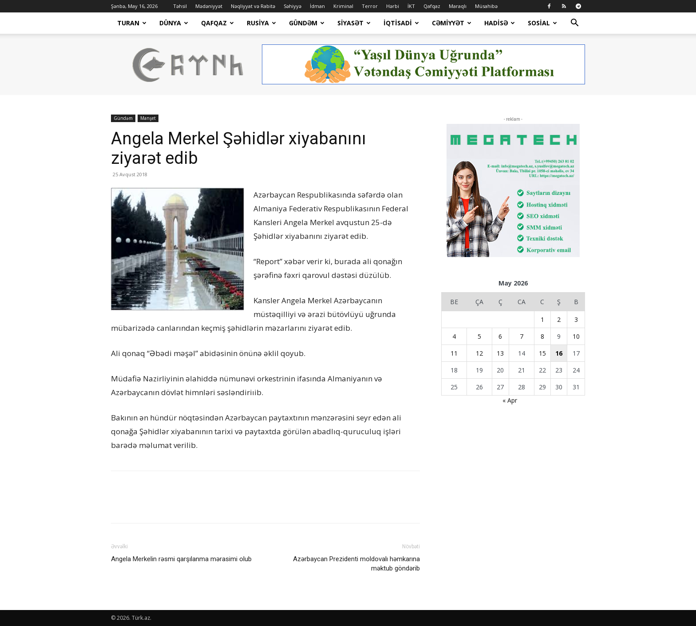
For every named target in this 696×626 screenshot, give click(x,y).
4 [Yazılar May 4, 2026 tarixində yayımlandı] (454, 336)
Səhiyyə (292, 6)
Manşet (148, 118)
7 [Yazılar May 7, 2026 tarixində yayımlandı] (521, 336)
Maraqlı (458, 6)
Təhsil (180, 6)
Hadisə (499, 23)
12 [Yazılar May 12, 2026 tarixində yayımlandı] (479, 353)
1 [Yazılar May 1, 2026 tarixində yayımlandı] (542, 319)
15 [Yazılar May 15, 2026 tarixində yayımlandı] (542, 353)
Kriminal (343, 6)
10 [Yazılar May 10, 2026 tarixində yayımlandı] (576, 336)
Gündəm (306, 23)
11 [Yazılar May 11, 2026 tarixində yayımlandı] (454, 353)
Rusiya (261, 23)
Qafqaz (431, 6)
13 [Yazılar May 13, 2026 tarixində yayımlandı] (500, 353)
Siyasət (354, 23)
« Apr (509, 400)
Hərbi (392, 6)
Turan (131, 23)
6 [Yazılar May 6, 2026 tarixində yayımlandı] (500, 336)
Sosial (542, 23)
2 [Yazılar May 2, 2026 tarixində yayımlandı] (559, 319)
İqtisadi (401, 23)
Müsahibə (486, 6)
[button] (574, 24)
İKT (411, 6)
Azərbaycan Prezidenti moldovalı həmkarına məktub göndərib (356, 563)
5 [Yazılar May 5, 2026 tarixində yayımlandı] (479, 336)
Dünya (173, 23)
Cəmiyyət (451, 23)
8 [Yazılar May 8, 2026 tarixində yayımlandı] (542, 336)
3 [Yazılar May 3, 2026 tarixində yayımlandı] (576, 319)
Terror (370, 6)
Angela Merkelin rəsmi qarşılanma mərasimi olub (181, 559)
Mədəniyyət (208, 6)
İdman (317, 6)
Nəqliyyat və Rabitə (253, 6)
